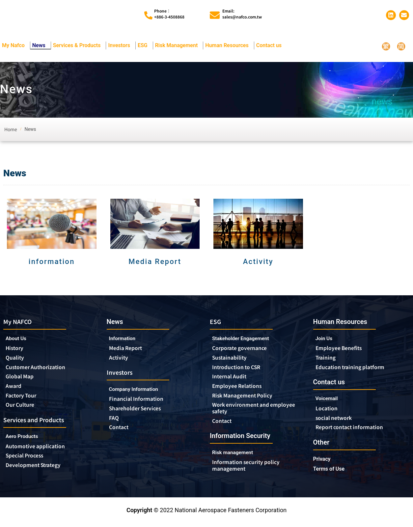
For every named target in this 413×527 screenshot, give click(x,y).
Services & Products (78, 45)
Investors (120, 45)
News (40, 45)
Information (124, 338)
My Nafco (15, 45)
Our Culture (22, 408)
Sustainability (231, 358)
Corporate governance (245, 348)
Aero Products (26, 440)
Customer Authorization (40, 368)
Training (327, 358)
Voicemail (329, 400)
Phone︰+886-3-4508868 (169, 13)
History (16, 348)
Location (328, 410)
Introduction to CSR (239, 368)
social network (337, 420)
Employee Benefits (342, 348)
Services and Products (38, 423)
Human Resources (228, 45)
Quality (16, 358)
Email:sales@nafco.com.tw (242, 13)
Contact (120, 430)
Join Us (326, 338)
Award (15, 388)
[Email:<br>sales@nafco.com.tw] (215, 15)
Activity (119, 358)
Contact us (270, 45)
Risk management (236, 456)
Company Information (139, 390)
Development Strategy (37, 470)
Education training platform (355, 368)
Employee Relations (240, 388)
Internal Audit (231, 378)
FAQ (114, 420)
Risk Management (178, 45)
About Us (18, 338)
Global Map (22, 378)
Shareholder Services (141, 410)
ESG (144, 45)
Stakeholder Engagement (245, 338)
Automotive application (40, 450)
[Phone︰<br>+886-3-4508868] (148, 15)
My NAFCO (19, 321)
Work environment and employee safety (244, 411)
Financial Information (141, 400)
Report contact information (354, 430)
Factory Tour (23, 398)
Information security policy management (250, 470)
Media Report (128, 348)
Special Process (28, 460)
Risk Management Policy (247, 398)
